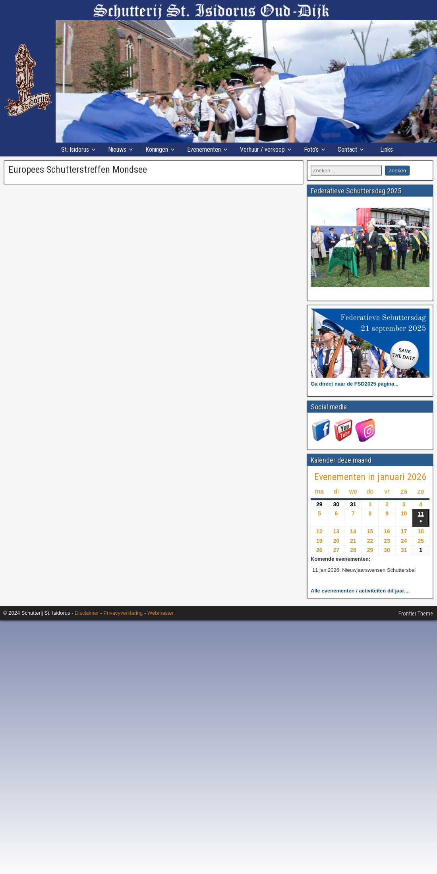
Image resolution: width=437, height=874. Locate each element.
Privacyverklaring (123, 613)
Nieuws (117, 149)
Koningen (156, 149)
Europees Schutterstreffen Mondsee (77, 169)
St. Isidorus (75, 149)
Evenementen (204, 149)
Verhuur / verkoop (262, 149)
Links (386, 149)
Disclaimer (87, 613)
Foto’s (311, 149)
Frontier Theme (415, 613)
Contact (347, 149)
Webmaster (160, 613)
